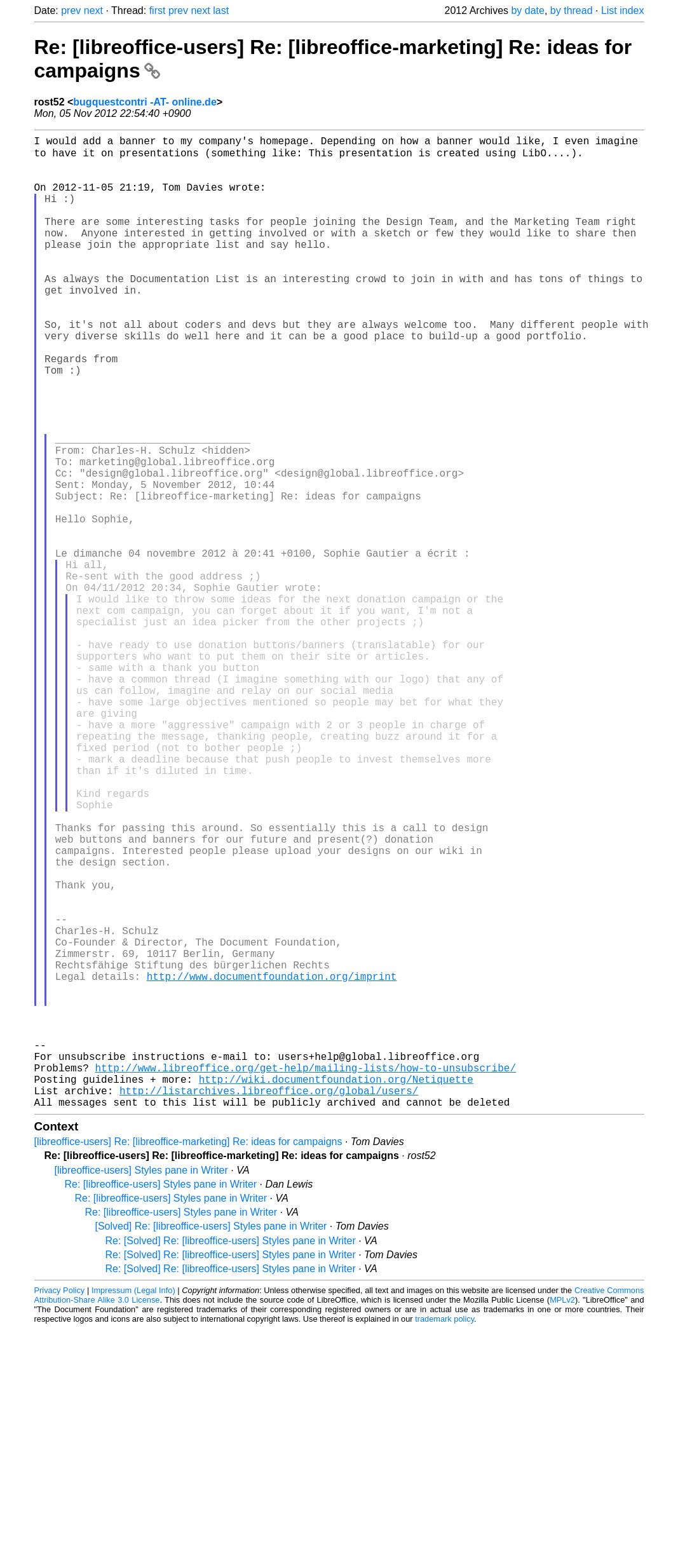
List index (622, 10)
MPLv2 (562, 1514)
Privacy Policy (59, 1505)
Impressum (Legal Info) (133, 1505)
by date (527, 10)
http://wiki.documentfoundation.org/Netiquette (336, 1289)
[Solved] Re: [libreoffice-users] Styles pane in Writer (211, 1440)
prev (71, 10)
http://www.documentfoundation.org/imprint (272, 1163)
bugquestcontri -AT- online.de (144, 102)
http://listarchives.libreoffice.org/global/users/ (268, 1303)
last (221, 10)
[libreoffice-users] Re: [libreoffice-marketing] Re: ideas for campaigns (188, 1356)
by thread (571, 10)
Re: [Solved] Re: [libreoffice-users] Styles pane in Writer (230, 1455)
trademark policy (444, 1533)
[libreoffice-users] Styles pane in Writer (141, 1385)
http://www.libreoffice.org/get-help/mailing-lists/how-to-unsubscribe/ (305, 1275)
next (93, 10)
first (157, 10)
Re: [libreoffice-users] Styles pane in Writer (161, 1399)
